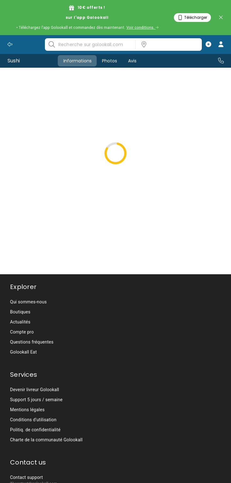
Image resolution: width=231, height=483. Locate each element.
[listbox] (166, 44)
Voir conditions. (142, 27)
